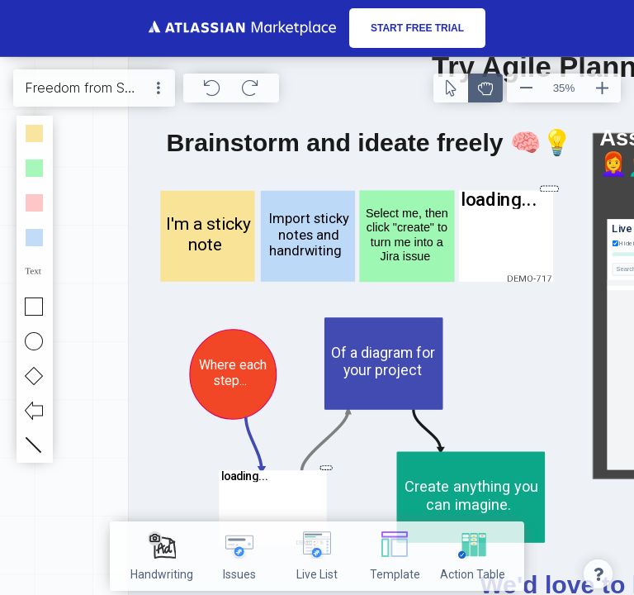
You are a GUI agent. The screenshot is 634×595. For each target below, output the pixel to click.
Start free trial (417, 28)
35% (564, 88)
